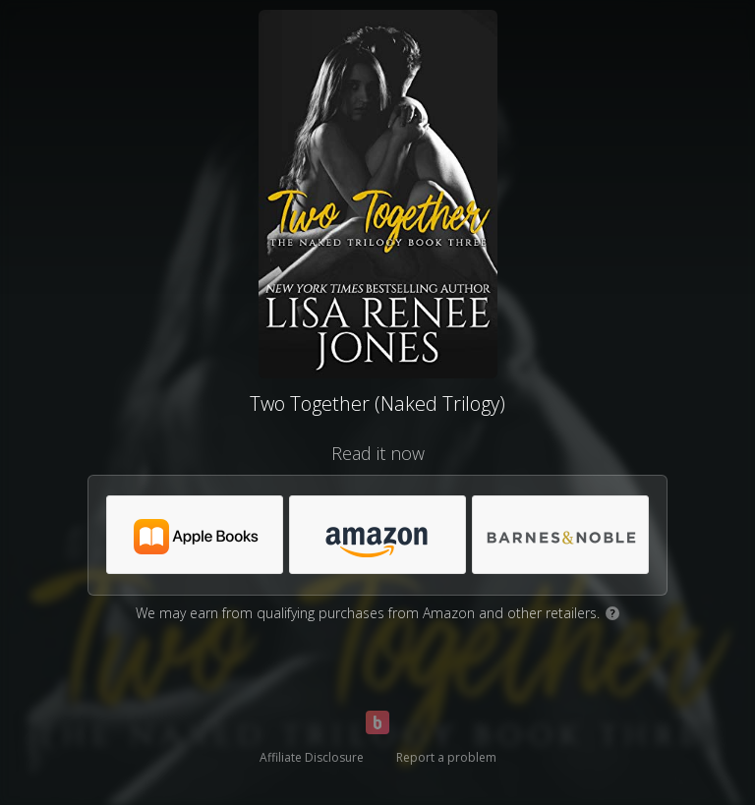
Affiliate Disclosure (312, 757)
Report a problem (446, 757)
